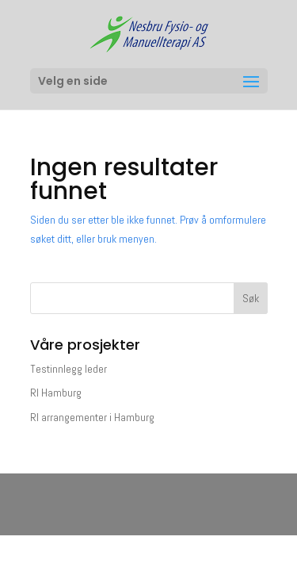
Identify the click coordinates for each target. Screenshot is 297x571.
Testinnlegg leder (68, 369)
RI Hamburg (56, 392)
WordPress (148, 513)
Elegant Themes (147, 494)
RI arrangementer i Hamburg (92, 417)
